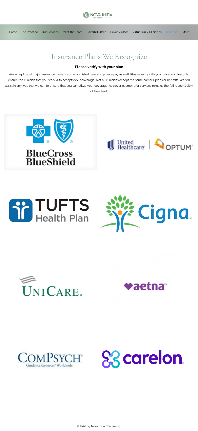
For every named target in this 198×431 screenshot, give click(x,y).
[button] (96, 32)
